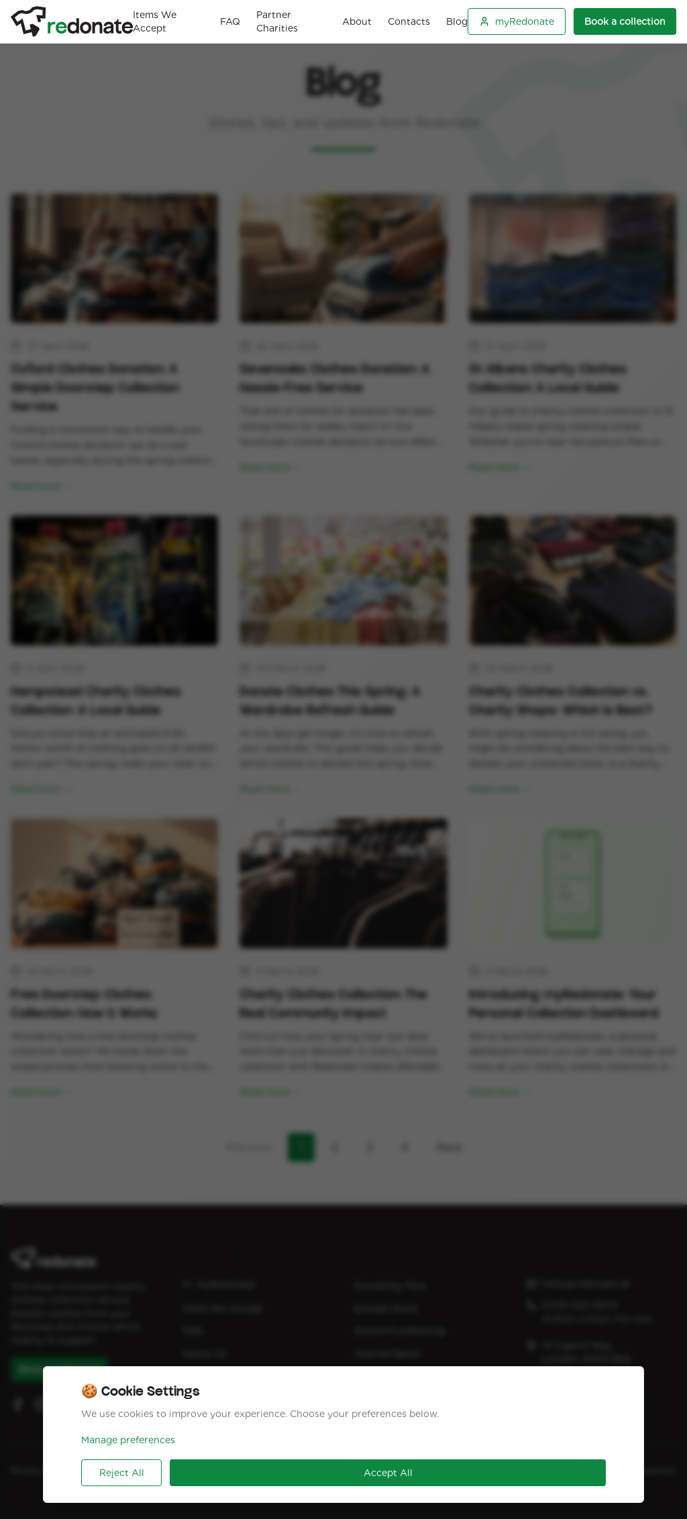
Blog (457, 21)
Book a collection (625, 21)
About (357, 21)
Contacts (409, 21)
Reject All (121, 1472)
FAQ (230, 21)
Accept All (388, 1472)
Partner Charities (277, 21)
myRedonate (516, 21)
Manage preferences (128, 1440)
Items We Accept (154, 21)
